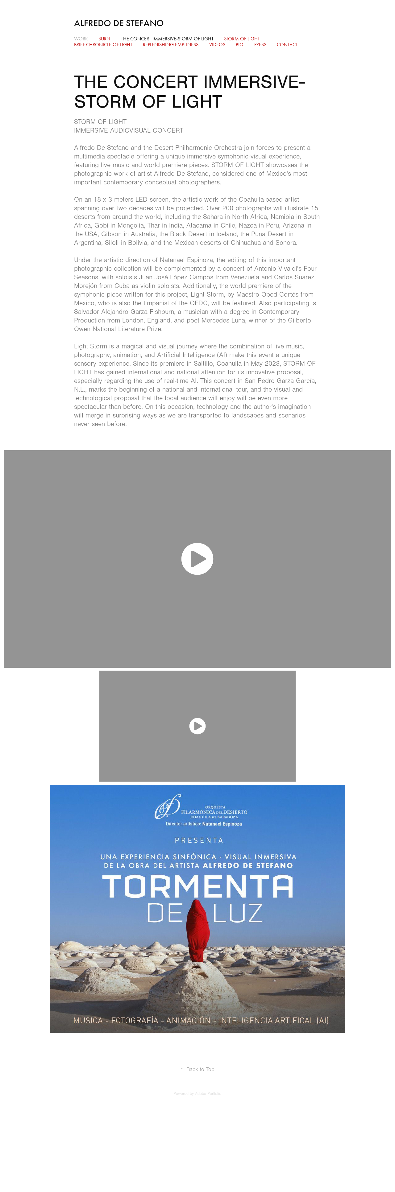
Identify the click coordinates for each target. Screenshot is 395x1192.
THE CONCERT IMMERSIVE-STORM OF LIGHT (167, 39)
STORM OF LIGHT (242, 39)
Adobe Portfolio (208, 1093)
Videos (217, 44)
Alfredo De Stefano (119, 23)
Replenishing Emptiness (170, 44)
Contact (287, 44)
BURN (104, 39)
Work (81, 39)
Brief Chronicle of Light (103, 44)
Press (260, 44)
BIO (239, 44)
